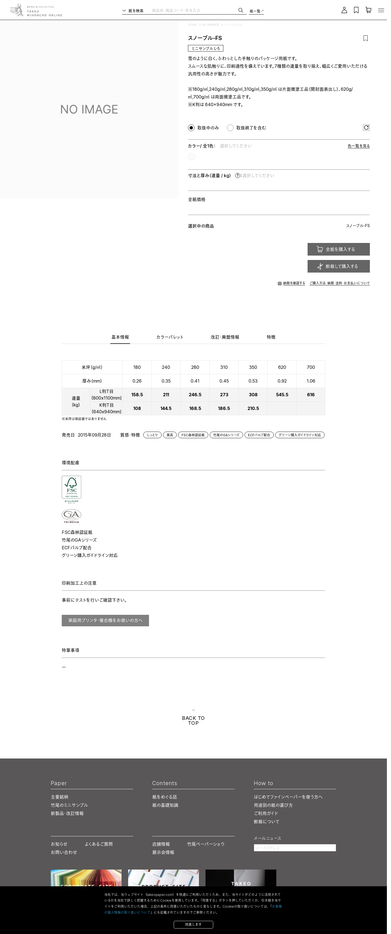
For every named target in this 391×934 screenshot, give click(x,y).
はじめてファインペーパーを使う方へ (288, 797)
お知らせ (59, 844)
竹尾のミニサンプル (69, 805)
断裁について (266, 821)
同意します (193, 924)
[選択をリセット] (366, 127)
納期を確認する (294, 283)
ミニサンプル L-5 (206, 48)
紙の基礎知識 (165, 805)
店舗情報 (161, 844)
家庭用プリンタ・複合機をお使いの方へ (105, 620)
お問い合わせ (64, 852)
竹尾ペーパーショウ (205, 844)
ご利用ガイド (266, 813)
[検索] (240, 10)
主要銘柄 (59, 797)
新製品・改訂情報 (67, 813)
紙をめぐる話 (164, 797)
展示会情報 (163, 852)
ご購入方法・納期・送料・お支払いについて (340, 283)
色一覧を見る (359, 145)
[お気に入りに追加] (365, 38)
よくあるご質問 (99, 844)
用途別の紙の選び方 (273, 805)
